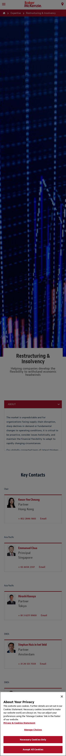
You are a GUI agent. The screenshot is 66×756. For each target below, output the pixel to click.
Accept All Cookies (33, 749)
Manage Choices (33, 729)
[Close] (62, 696)
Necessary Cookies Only (33, 739)
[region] (33, 724)
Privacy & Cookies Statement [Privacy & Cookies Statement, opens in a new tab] (19, 722)
